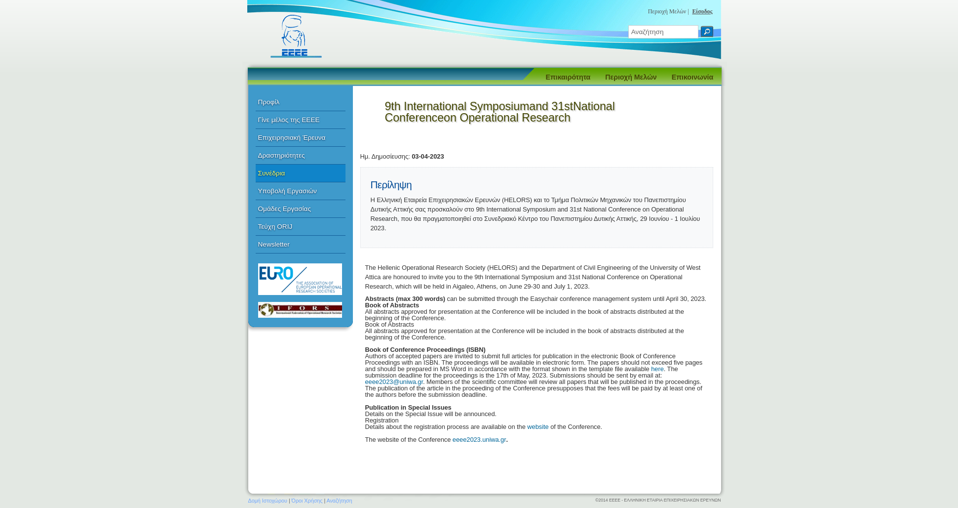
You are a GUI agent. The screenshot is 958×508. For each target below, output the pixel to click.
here (657, 369)
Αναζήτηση (339, 501)
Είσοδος (702, 11)
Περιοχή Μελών (630, 77)
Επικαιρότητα (568, 77)
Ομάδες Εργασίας (284, 208)
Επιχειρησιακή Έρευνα (292, 137)
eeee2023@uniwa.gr (394, 381)
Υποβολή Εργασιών (287, 191)
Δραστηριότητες (281, 155)
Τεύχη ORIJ (275, 226)
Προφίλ (269, 102)
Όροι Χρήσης (307, 501)
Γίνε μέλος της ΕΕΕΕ (289, 120)
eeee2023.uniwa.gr (479, 439)
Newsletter (274, 244)
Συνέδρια (271, 173)
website (538, 426)
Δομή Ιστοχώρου (267, 501)
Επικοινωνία (692, 77)
